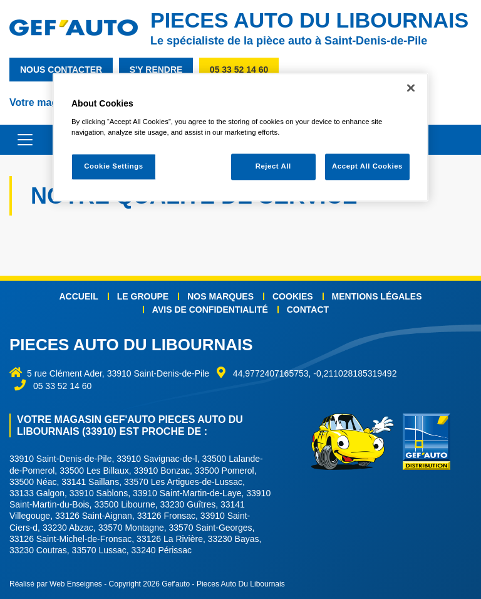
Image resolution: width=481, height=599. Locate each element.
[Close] (411, 88)
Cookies (292, 296)
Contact (308, 310)
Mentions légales (377, 296)
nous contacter (61, 70)
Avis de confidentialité (210, 310)
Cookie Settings (113, 166)
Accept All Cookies (367, 166)
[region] (240, 137)
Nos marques (220, 296)
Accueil (78, 296)
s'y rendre (156, 70)
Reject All (273, 166)
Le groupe (142, 296)
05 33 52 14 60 (239, 70)
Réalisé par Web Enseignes (55, 584)
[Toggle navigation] (19, 140)
